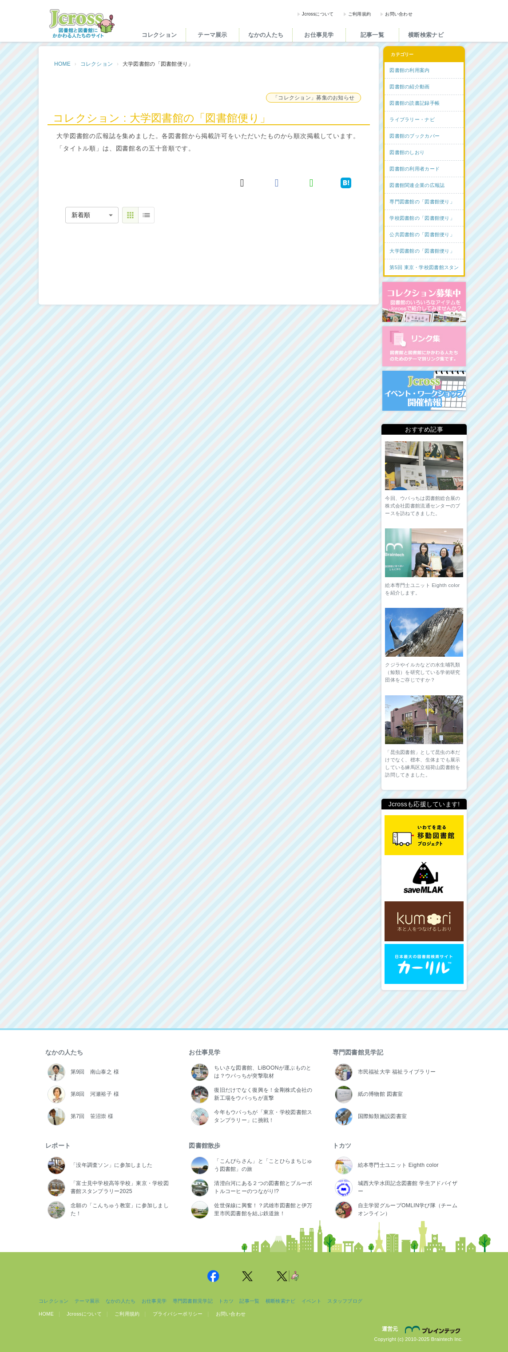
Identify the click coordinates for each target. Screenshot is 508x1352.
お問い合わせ (399, 14)
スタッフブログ (344, 1301)
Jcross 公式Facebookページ (213, 1276)
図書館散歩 (204, 1145)
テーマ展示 (212, 35)
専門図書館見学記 (358, 1052)
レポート (58, 1145)
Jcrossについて (318, 14)
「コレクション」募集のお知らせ (313, 98)
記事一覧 (372, 35)
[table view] (146, 215)
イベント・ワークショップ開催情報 (424, 391)
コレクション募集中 (424, 302)
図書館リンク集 (424, 346)
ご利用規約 (359, 14)
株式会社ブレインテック (434, 1329)
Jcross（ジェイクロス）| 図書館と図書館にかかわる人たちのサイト (82, 23)
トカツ (342, 1145)
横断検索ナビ (426, 35)
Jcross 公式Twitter (248, 1276)
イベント (311, 1301)
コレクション (159, 35)
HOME (62, 64)
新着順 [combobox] (80, 214)
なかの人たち (266, 35)
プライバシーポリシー (178, 1313)
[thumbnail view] (130, 215)
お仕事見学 (318, 35)
